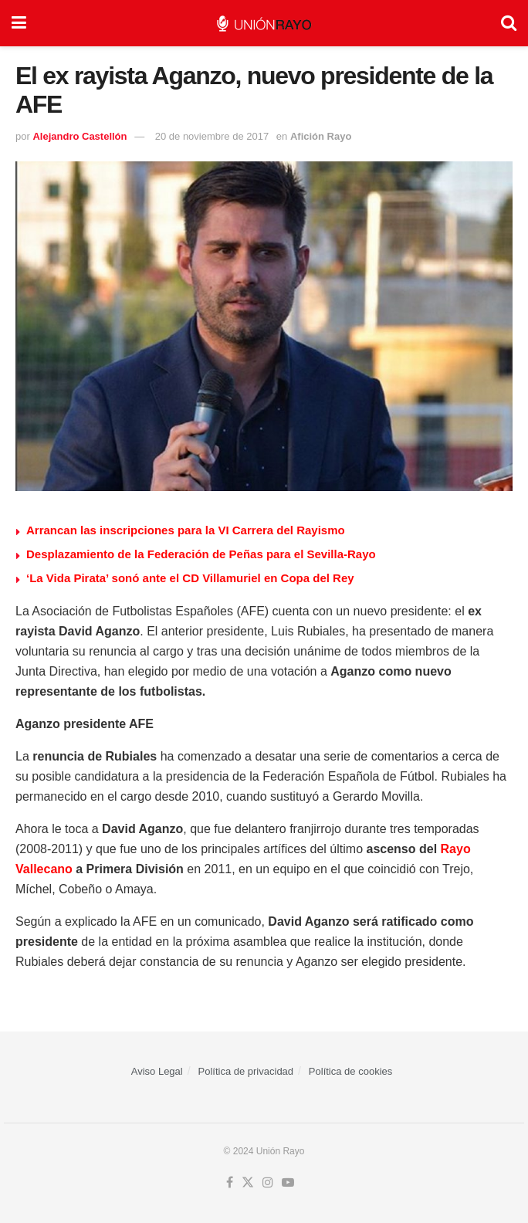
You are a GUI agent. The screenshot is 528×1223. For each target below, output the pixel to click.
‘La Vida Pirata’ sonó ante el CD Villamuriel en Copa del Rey (190, 577)
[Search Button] (508, 23)
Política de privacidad (246, 1071)
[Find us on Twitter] (248, 1182)
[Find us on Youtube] (288, 1182)
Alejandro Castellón (79, 136)
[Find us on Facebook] (229, 1182)
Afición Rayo (320, 136)
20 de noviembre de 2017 (212, 136)
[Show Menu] (19, 23)
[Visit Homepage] (263, 23)
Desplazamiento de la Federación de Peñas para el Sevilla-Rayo (201, 554)
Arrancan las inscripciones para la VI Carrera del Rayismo (185, 530)
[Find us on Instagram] (267, 1182)
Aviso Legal (157, 1071)
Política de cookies (350, 1071)
